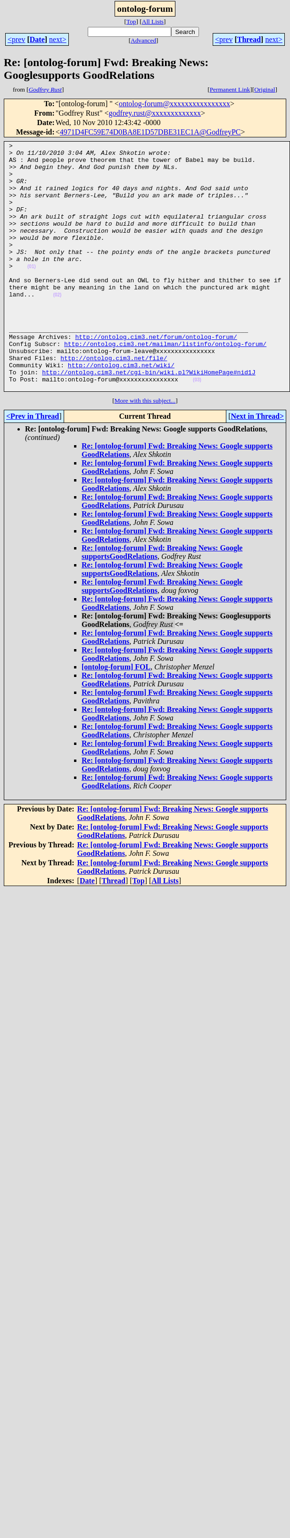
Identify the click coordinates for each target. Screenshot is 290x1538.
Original (264, 89)
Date (37, 39)
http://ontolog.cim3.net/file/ (113, 401)
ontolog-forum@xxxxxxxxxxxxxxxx (174, 104)
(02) (57, 326)
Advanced (143, 40)
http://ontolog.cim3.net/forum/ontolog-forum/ (156, 376)
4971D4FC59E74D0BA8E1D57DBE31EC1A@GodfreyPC (150, 132)
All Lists (153, 21)
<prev (16, 39)
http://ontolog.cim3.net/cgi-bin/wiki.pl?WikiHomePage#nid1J (148, 418)
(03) (197, 428)
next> (57, 39)
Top (131, 21)
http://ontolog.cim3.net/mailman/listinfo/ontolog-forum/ (165, 384)
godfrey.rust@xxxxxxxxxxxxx (155, 113)
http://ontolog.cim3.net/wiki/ (121, 410)
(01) (31, 292)
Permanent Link (230, 89)
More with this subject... (145, 450)
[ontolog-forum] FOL (116, 716)
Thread (249, 39)
